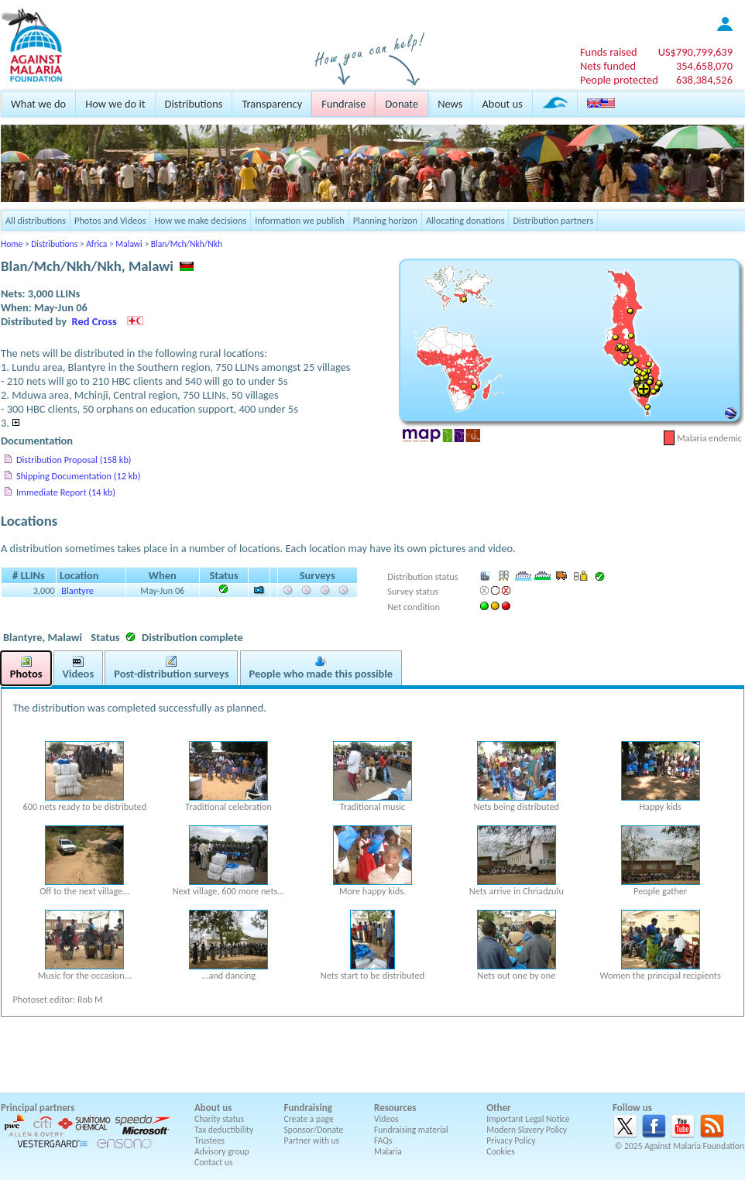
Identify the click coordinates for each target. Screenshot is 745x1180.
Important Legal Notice (527, 1118)
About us (502, 104)
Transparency (272, 104)
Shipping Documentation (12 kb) (78, 476)
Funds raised (608, 52)
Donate (401, 104)
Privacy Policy (510, 1140)
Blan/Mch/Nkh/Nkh (186, 243)
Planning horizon (385, 220)
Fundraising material (411, 1129)
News (450, 104)
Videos (386, 1118)
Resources (395, 1107)
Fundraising (308, 1107)
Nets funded (608, 66)
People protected (619, 80)
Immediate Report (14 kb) (65, 492)
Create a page (309, 1118)
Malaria (388, 1151)
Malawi (128, 243)
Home (11, 243)
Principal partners (37, 1107)
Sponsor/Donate (314, 1129)
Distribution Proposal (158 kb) (74, 459)
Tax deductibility (223, 1129)
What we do (38, 104)
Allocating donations (465, 220)
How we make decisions (200, 220)
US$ (695, 52)
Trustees (209, 1140)
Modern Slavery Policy (526, 1129)
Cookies (500, 1151)
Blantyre (77, 590)
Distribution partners (553, 220)
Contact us (213, 1162)
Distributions (194, 104)
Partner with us (312, 1140)
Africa (96, 243)
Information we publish (300, 220)
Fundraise (343, 104)
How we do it (115, 104)
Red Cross (94, 321)
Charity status (219, 1118)
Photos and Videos (110, 220)
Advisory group (221, 1151)
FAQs (383, 1140)
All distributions (35, 220)
